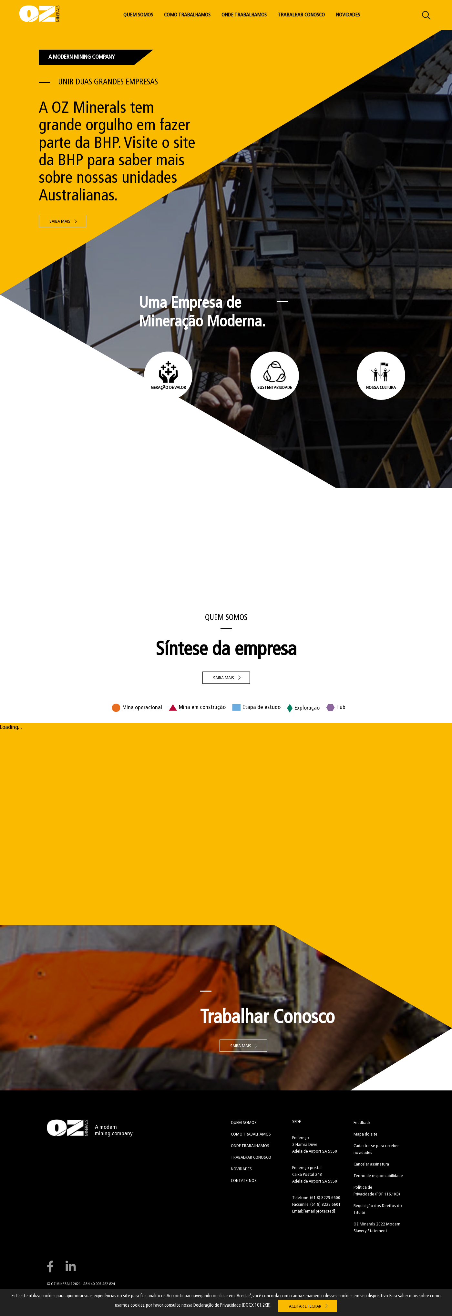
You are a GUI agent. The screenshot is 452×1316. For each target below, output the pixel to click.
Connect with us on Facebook (50, 1267)
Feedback (362, 1122)
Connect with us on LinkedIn (71, 1267)
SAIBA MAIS (223, 678)
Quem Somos (138, 15)
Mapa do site (365, 1134)
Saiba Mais (59, 221)
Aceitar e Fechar (305, 1306)
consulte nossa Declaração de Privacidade (217, 1305)
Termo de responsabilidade (378, 1176)
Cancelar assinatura (371, 1164)
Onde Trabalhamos (244, 15)
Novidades (348, 15)
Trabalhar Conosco (301, 15)
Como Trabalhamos (187, 15)
